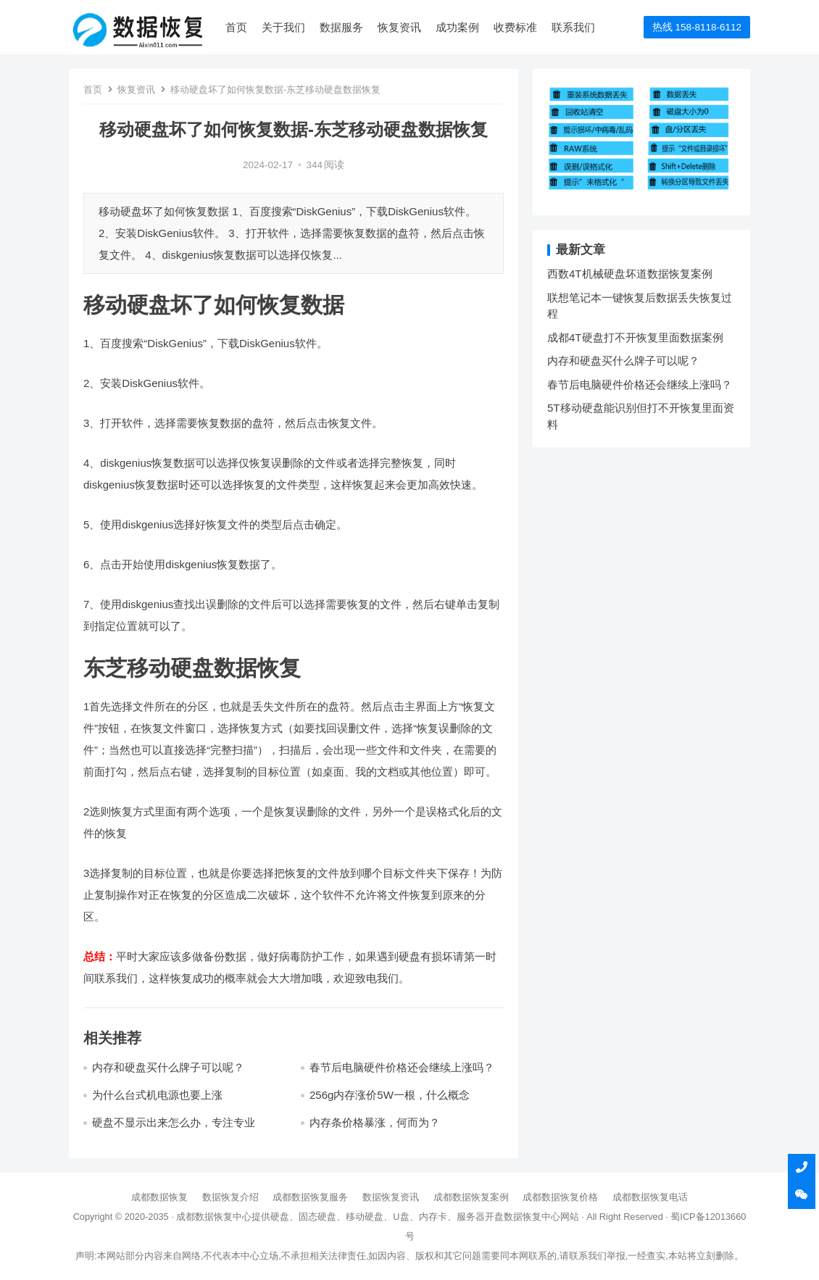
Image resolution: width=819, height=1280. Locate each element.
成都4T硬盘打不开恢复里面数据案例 (635, 337)
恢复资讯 (400, 27)
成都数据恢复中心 (213, 1216)
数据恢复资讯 (390, 1197)
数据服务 (342, 27)
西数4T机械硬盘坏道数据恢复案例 (629, 273)
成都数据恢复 (159, 1197)
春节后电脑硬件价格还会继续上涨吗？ (401, 1067)
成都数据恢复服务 (310, 1197)
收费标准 (516, 27)
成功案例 (458, 27)
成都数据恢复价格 (560, 1197)
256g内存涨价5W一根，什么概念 (389, 1095)
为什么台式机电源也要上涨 (157, 1095)
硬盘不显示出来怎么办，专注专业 (173, 1122)
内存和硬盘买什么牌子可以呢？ (168, 1067)
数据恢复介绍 (230, 1197)
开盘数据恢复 (513, 1216)
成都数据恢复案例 (471, 1197)
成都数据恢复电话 (650, 1197)
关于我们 (284, 27)
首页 (237, 27)
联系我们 (574, 27)
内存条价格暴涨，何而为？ (374, 1122)
